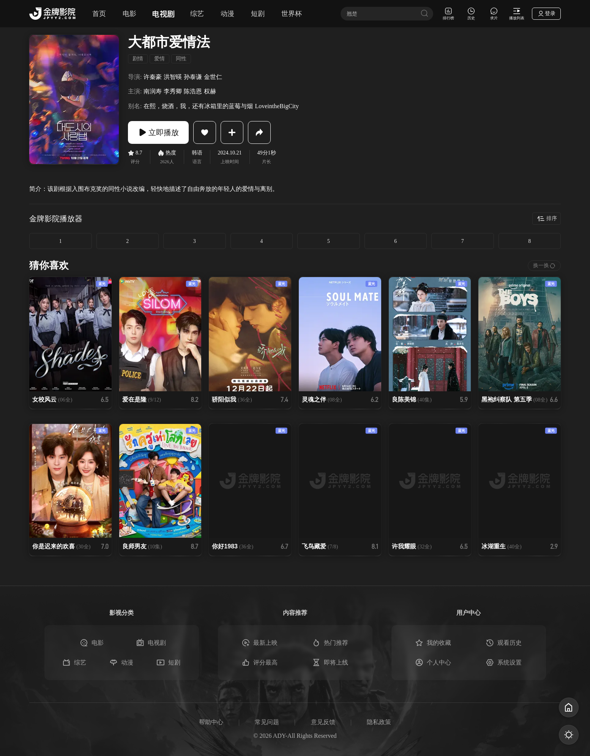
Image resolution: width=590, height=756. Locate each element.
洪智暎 (173, 77)
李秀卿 (173, 91)
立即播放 (158, 132)
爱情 (159, 58)
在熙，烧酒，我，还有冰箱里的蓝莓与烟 (198, 106)
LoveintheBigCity (277, 106)
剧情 (138, 58)
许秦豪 (153, 77)
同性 (181, 58)
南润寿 (153, 91)
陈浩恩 (193, 91)
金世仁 (213, 77)
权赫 (210, 91)
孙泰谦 (193, 77)
